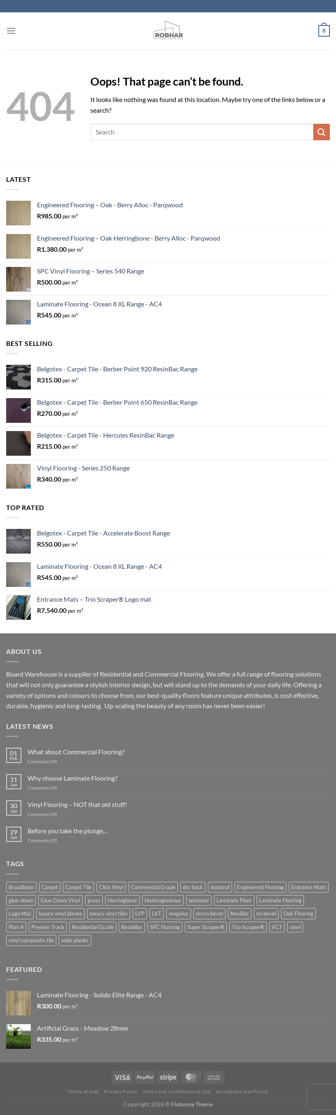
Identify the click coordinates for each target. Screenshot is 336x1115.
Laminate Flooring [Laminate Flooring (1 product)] (280, 900)
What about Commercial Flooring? (76, 752)
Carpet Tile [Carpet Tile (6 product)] (78, 887)
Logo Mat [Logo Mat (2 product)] (20, 913)
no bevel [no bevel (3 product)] (266, 913)
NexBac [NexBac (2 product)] (239, 913)
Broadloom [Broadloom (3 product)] (21, 887)
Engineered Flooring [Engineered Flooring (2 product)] (260, 887)
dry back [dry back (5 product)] (193, 887)
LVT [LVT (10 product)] (156, 913)
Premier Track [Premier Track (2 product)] (47, 927)
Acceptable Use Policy (242, 1091)
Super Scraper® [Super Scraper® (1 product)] (205, 927)
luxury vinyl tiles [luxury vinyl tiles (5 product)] (109, 913)
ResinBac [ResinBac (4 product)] (132, 927)
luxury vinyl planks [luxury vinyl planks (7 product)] (60, 913)
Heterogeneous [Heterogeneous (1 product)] (163, 900)
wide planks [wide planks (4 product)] (75, 940)
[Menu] (11, 31)
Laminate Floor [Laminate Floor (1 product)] (234, 900)
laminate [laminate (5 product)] (199, 900)
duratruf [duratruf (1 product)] (220, 887)
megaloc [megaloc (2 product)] (179, 913)
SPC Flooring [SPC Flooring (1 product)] (165, 927)
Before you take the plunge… (68, 831)
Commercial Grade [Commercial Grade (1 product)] (153, 887)
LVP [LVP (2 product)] (140, 913)
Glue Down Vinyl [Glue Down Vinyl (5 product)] (60, 900)
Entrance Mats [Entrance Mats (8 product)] (308, 887)
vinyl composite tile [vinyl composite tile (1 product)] (31, 940)
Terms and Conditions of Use (177, 1091)
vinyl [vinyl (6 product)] (295, 927)
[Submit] (321, 132)
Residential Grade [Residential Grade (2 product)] (93, 927)
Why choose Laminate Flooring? (72, 778)
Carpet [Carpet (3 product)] (49, 887)
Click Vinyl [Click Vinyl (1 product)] (111, 887)
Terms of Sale (83, 1091)
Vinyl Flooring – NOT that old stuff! (77, 804)
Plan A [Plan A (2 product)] (16, 927)
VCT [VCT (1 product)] (277, 927)
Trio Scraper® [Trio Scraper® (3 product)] (248, 927)
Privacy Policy (121, 1091)
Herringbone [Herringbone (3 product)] (122, 900)
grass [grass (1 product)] (93, 900)
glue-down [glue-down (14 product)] (21, 900)
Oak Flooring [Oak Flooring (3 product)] (298, 913)
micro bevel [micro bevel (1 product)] (209, 913)
